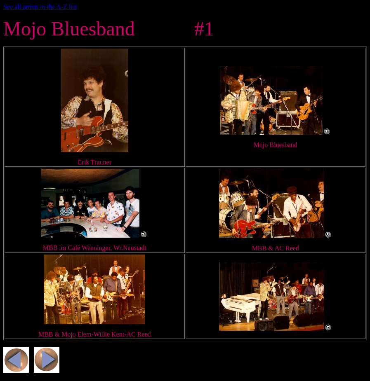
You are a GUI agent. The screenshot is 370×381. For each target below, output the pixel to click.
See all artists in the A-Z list (40, 6)
